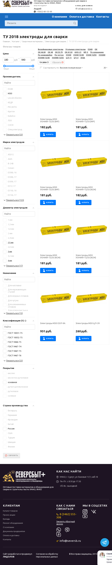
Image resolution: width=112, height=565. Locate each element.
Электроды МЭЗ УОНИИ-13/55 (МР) (49, 120)
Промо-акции (9, 515)
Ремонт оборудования (13, 523)
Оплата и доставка (81, 16)
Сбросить (58, 62)
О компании (59, 16)
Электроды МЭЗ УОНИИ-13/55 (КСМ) (86, 188)
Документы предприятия (14, 531)
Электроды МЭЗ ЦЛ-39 (88, 323)
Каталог (7, 17)
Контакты (102, 16)
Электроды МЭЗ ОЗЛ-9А (52, 323)
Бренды (6, 519)
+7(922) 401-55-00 (43, 11)
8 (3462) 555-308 (66, 516)
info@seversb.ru (84, 9)
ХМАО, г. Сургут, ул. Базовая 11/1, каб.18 (77, 477)
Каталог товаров (10, 511)
